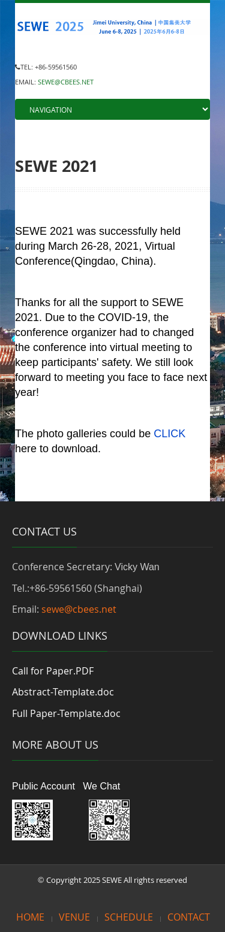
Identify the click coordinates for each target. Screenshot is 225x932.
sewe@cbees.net (78, 609)
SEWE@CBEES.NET (66, 81)
